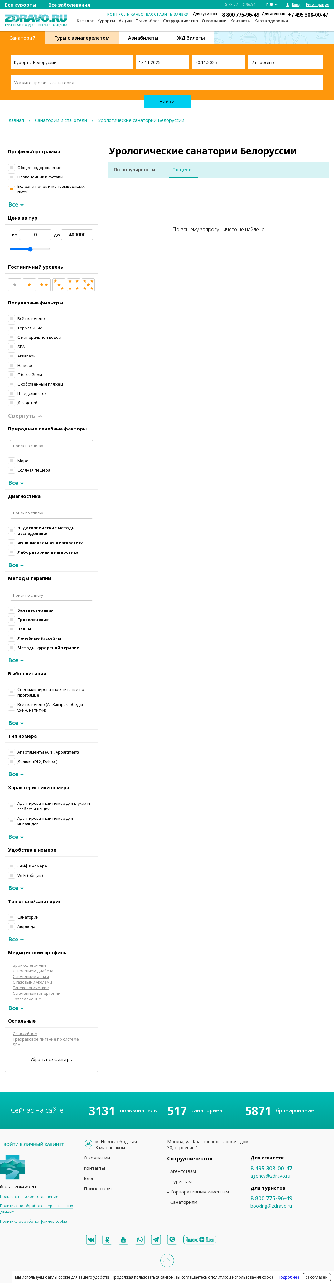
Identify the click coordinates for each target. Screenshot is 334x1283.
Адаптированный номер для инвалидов (45, 821)
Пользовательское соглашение (29, 1196)
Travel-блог (147, 20)
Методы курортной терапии (48, 647)
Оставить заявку (170, 14)
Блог (89, 1178)
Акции (125, 20)
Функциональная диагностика (50, 543)
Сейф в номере (32, 866)
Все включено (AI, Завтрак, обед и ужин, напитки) (50, 707)
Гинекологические (31, 987)
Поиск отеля (98, 1188)
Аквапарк (26, 356)
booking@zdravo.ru (271, 1206)
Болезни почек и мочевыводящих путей (51, 189)
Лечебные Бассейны (39, 638)
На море (25, 365)
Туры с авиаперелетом (81, 38)
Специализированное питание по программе (50, 692)
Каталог (85, 20)
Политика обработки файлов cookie (33, 1221)
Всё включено (31, 318)
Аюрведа (26, 926)
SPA (21, 346)
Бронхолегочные (30, 965)
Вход (296, 4)
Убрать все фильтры (51, 1059)
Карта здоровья (271, 20)
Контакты (240, 20)
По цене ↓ (183, 169)
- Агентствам (181, 1171)
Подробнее (288, 1277)
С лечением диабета (33, 971)
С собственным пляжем (40, 384)
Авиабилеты (143, 38)
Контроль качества (129, 14)
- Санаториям (182, 1202)
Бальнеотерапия (35, 610)
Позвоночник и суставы (40, 177)
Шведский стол (32, 393)
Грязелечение (33, 619)
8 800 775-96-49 (240, 14)
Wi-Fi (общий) (30, 875)
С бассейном (29, 374)
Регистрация (317, 4)
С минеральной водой (39, 337)
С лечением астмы (31, 976)
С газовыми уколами (32, 982)
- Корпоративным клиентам (198, 1191)
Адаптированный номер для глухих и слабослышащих (53, 806)
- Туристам (179, 1181)
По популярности (134, 169)
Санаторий (22, 38)
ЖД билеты (191, 38)
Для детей (27, 403)
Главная (15, 120)
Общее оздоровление (39, 167)
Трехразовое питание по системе (46, 1039)
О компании (214, 20)
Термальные (29, 328)
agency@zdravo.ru (270, 1176)
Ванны (24, 629)
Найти (167, 101)
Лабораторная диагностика (48, 552)
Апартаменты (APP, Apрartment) (48, 752)
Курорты (106, 20)
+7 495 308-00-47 (308, 14)
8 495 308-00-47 (271, 1168)
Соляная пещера (33, 470)
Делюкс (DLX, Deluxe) (37, 761)
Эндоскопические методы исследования (46, 530)
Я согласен (316, 1277)
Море (22, 461)
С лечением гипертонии (37, 993)
